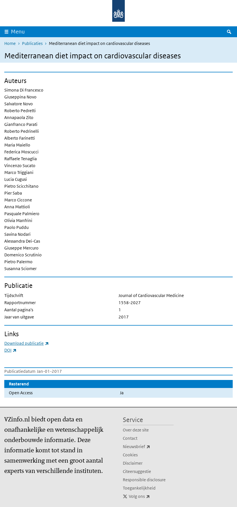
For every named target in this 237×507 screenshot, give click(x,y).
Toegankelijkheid (139, 488)
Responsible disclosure (144, 479)
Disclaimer (132, 463)
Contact (130, 438)
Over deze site (136, 430)
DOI (10, 350)
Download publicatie (26, 343)
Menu (18, 31)
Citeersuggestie (137, 471)
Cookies (130, 455)
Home (10, 43)
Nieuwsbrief (148, 446)
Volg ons (151, 496)
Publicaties (32, 43)
